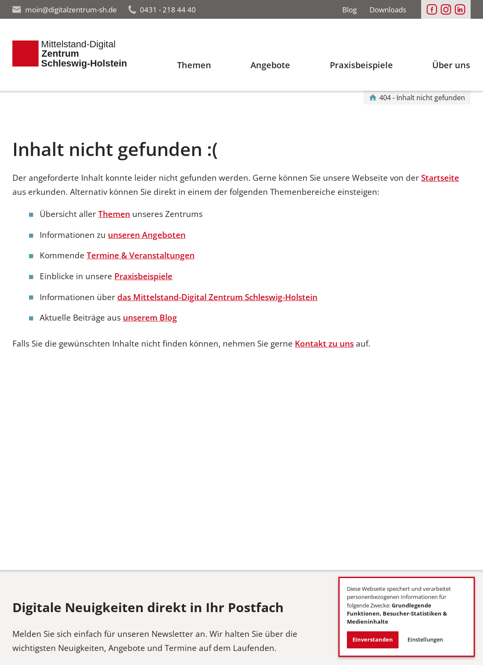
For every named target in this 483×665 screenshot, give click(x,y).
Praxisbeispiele (143, 276)
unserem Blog (150, 317)
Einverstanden (372, 639)
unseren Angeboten (147, 234)
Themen (114, 214)
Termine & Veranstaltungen (141, 255)
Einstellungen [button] (425, 639)
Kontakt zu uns (324, 343)
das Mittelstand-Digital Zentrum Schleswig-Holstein (217, 297)
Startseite (440, 177)
